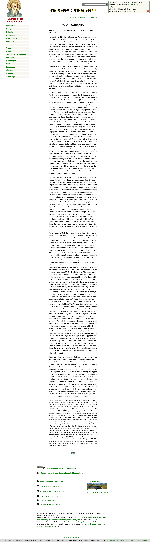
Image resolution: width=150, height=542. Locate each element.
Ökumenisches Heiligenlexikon (73, 537)
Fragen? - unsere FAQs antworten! (51, 496)
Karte (15, 38)
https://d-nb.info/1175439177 (93, 524)
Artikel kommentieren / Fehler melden (52, 491)
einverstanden (142, 540)
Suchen (108, 4)
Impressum (43, 504)
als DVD (77, 469)
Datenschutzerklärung (55, 504)
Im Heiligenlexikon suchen (48, 500)
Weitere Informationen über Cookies (120, 540)
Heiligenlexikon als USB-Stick (53, 469)
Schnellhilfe (10, 26)
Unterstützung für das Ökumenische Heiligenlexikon (60, 473)
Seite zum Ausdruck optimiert (51, 481)
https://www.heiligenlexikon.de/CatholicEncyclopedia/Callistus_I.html (58, 520)
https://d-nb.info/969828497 (45, 526)
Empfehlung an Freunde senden (50, 486)
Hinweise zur (83, 17)
